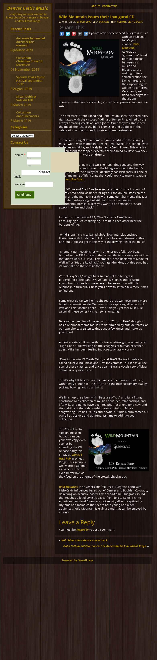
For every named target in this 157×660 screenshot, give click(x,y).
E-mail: (17, 174)
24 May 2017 (84, 21)
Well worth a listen (71, 179)
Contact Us (109, 6)
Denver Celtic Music (27, 8)
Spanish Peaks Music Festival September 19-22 (30, 80)
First (29, 158)
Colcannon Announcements (27, 114)
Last (29, 165)
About (95, 6)
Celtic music (135, 21)
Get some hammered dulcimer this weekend (30, 41)
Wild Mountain (130, 46)
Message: (45, 171)
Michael (104, 21)
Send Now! (25, 195)
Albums (121, 21)
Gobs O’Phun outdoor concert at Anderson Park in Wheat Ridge (104, 546)
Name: (18, 155)
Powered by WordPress (77, 560)
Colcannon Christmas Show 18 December (29, 61)
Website (19, 184)
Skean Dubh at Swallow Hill (26, 98)
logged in (82, 529)
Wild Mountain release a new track (84, 540)
